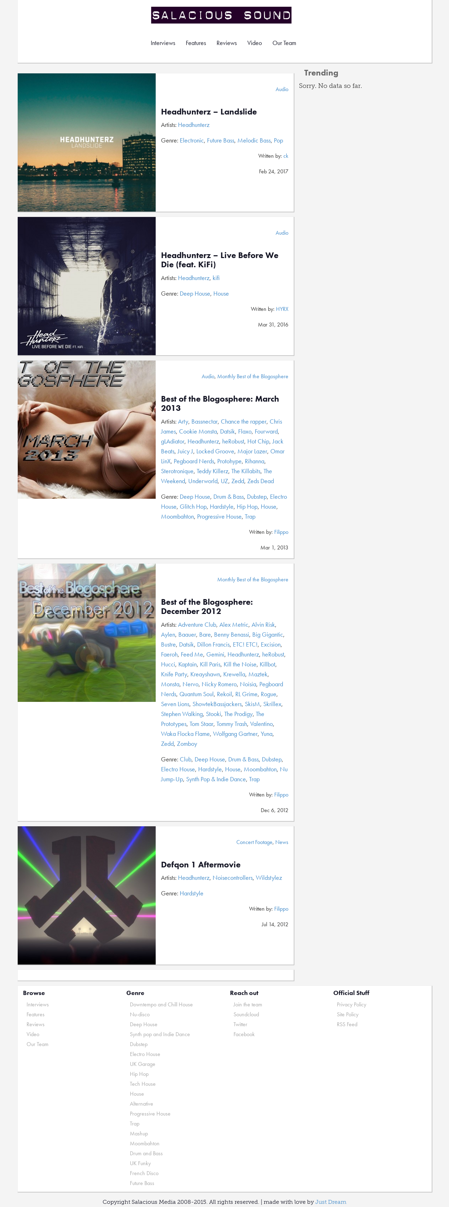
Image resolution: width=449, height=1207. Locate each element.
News (281, 842)
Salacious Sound (221, 15)
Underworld (203, 481)
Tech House (143, 1084)
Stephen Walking (182, 714)
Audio (282, 89)
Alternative (141, 1103)
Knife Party (174, 674)
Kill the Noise (240, 664)
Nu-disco (140, 1014)
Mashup (139, 1133)
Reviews (227, 43)
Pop (278, 140)
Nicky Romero (219, 684)
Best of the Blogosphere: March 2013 (220, 403)
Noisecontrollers (233, 877)
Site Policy (347, 1014)
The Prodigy (238, 714)
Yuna (266, 734)
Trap (250, 516)
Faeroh (169, 654)
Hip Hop (247, 506)
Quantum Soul (196, 694)
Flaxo (245, 431)
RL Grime (246, 694)
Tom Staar (201, 724)
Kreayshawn (205, 674)
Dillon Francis (213, 644)
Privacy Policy (351, 1004)
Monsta (170, 684)
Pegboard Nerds (194, 461)
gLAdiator (172, 441)
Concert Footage (254, 842)
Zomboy (187, 743)
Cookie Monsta (198, 431)
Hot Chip (258, 441)
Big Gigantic (267, 634)
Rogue (268, 694)
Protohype (229, 461)
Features (196, 43)
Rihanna (254, 461)
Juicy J (185, 451)
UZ (224, 481)
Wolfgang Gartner (235, 734)
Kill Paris (210, 664)
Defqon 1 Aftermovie (201, 864)
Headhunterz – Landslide (209, 111)
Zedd (237, 481)
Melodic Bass (254, 140)
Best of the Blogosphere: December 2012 (207, 606)
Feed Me (192, 654)
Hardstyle (222, 506)
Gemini (215, 654)
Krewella (234, 674)
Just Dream (330, 1201)
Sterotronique (177, 471)
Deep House (195, 293)
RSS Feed (347, 1024)
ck (285, 156)
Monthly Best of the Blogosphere (252, 376)
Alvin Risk (263, 624)
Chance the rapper (243, 421)
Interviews (163, 43)
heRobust (233, 441)
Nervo (190, 684)
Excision (271, 644)
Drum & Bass (228, 496)
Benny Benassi (231, 634)
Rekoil (224, 694)
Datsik (227, 431)
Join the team (248, 1004)
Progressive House (219, 516)
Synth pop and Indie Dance (160, 1034)
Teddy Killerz (212, 471)
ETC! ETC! (245, 644)
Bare (205, 634)
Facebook (244, 1034)
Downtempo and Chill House (161, 1004)
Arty (183, 421)
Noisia (248, 684)
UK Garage (142, 1064)
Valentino (261, 724)
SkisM (252, 704)
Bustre (168, 644)
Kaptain (187, 664)
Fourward (266, 431)
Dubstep (257, 496)
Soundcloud (246, 1014)
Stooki (213, 714)
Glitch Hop (193, 506)
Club (185, 759)
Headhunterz (193, 125)
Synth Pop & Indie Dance (216, 779)
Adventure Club (197, 624)
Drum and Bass (146, 1153)
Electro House (178, 769)
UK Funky (140, 1163)
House (221, 293)
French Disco (144, 1173)
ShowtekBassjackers (217, 704)
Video (254, 43)
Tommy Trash (232, 724)
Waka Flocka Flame (185, 734)
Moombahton (177, 516)
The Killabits (245, 471)
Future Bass (220, 140)
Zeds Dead (260, 481)
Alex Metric (233, 624)
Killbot (267, 664)
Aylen (168, 634)
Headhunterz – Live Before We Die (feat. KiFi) (219, 260)
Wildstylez (269, 877)
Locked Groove (215, 451)
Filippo (281, 532)
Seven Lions (175, 704)
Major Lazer (252, 451)
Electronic (192, 140)
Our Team (284, 43)
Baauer (187, 634)
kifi (216, 278)
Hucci (168, 664)
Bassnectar (204, 421)
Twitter (240, 1024)
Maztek (257, 674)
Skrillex (272, 704)
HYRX (282, 309)
